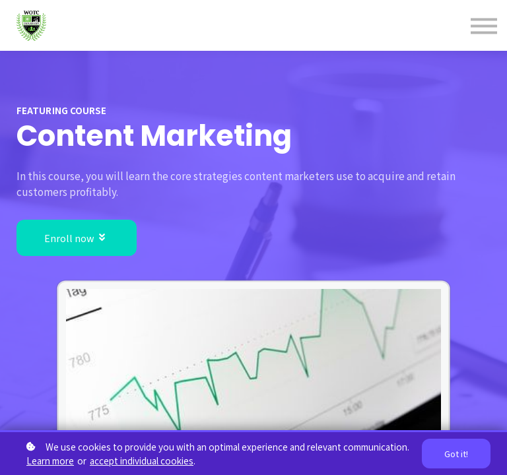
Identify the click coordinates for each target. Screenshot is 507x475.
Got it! (456, 453)
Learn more (50, 460)
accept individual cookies (141, 460)
